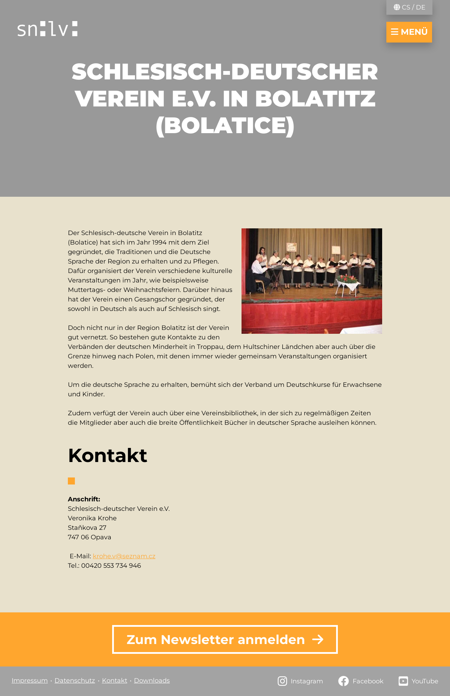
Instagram (307, 681)
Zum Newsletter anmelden (225, 639)
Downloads (152, 680)
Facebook (368, 681)
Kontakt (114, 680)
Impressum (30, 680)
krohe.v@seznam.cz (124, 556)
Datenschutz (74, 680)
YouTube (425, 681)
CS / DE (409, 7)
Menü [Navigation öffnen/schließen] (409, 32)
